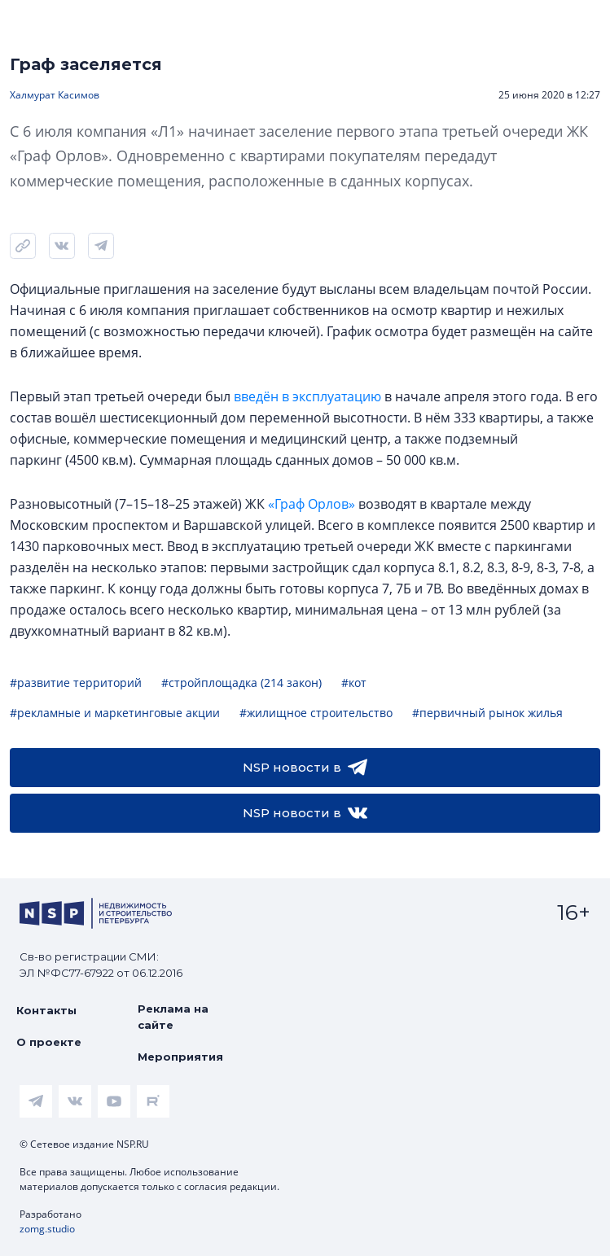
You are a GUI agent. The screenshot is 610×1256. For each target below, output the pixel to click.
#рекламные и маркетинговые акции (115, 712)
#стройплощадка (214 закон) (241, 682)
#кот (353, 682)
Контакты (46, 1010)
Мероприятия (180, 1056)
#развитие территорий (76, 682)
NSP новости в (305, 767)
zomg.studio (47, 1229)
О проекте (48, 1041)
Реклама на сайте (173, 1016)
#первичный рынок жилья (487, 712)
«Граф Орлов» (311, 504)
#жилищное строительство (316, 712)
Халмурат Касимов (54, 95)
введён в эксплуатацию (307, 396)
